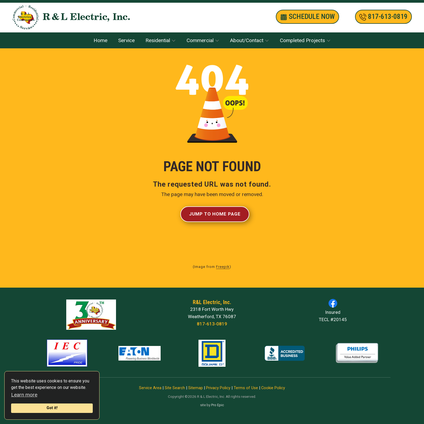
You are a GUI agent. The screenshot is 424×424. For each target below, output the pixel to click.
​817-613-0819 (383, 16)
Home (100, 40)
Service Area (150, 387)
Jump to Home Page (215, 214)
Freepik (223, 267)
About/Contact (246, 40)
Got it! (52, 408)
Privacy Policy (218, 387)
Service (126, 40)
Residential (157, 40)
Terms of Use (246, 387)
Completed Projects (302, 40)
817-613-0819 (212, 324)
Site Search (175, 387)
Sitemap (195, 387)
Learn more (24, 395)
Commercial (200, 40)
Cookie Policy (273, 387)
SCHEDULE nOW (307, 16)
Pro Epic (217, 405)
